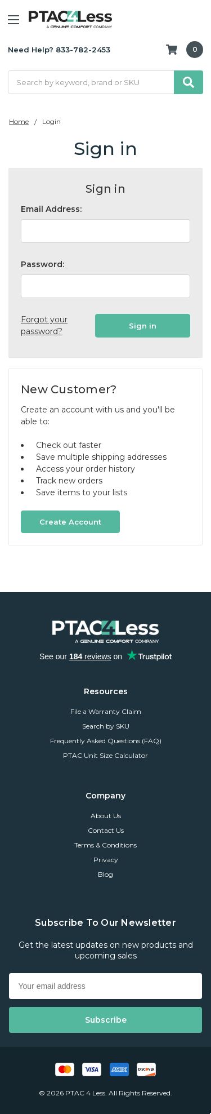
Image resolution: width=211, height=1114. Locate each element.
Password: (42, 264)
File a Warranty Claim (105, 711)
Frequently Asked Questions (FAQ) (105, 740)
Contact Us (106, 830)
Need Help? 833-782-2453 (59, 49)
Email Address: (51, 209)
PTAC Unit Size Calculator (105, 755)
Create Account (70, 521)
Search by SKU (105, 726)
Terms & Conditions (105, 845)
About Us (106, 815)
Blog (105, 874)
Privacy (105, 859)
